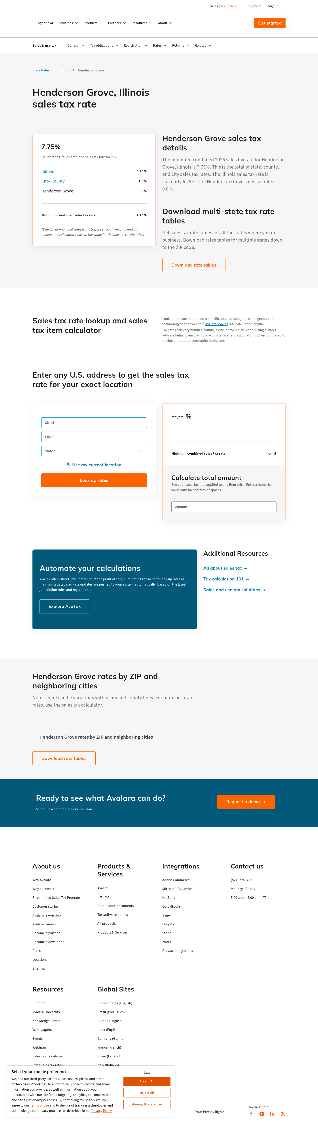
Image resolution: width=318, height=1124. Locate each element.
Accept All (147, 1081)
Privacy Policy (101, 1110)
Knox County (53, 181)
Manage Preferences (147, 1104)
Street (49, 422)
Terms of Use (39, 1105)
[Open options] (140, 451)
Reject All (147, 1092)
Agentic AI (45, 23)
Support (254, 6)
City (48, 436)
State (49, 451)
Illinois (48, 172)
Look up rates (94, 480)
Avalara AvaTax (216, 324)
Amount (181, 506)
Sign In (273, 6)
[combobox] (94, 451)
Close (147, 1072)
